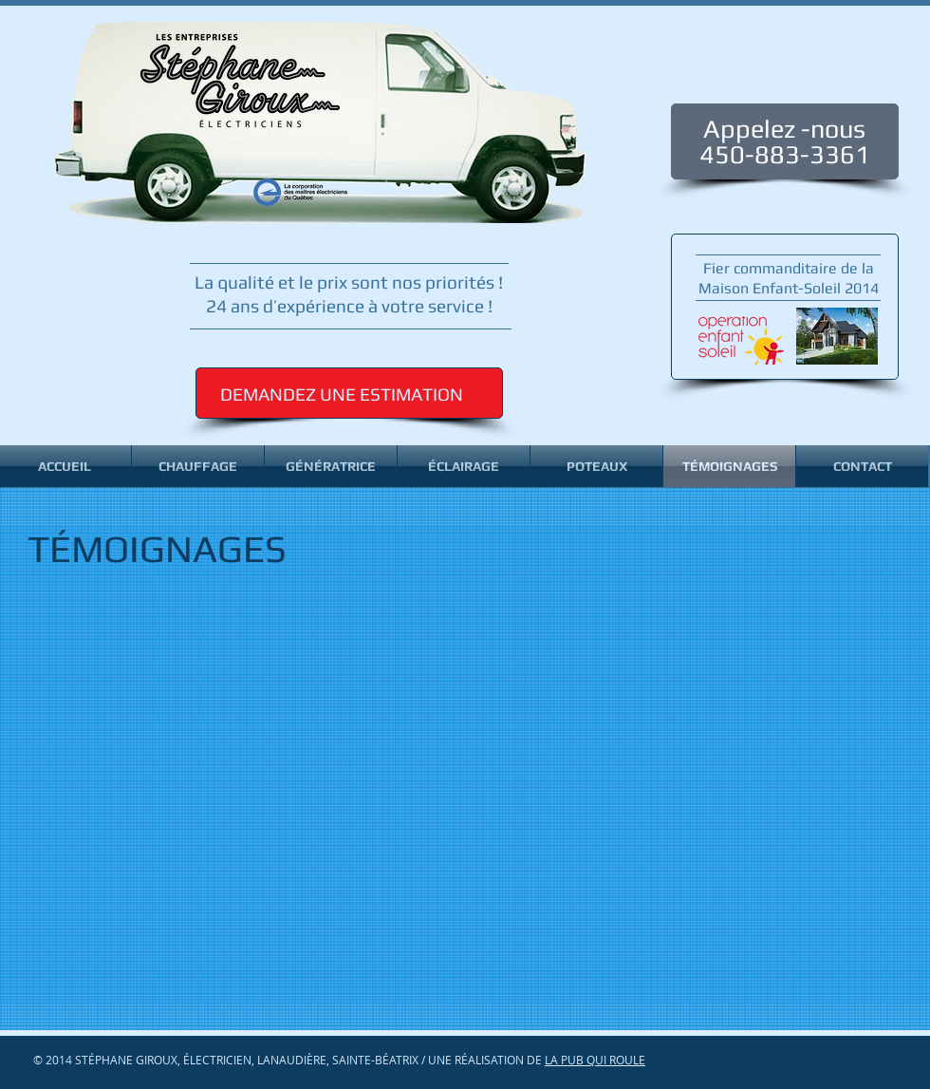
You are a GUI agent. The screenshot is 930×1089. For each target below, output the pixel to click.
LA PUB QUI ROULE (595, 1059)
